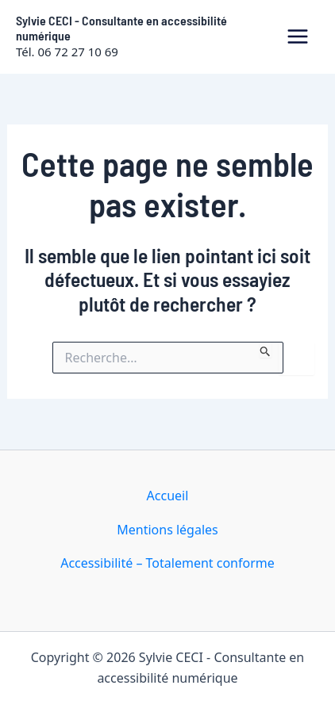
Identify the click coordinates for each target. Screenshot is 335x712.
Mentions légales (167, 529)
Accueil (168, 495)
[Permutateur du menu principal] (297, 36)
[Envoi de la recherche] (265, 350)
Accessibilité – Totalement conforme (167, 563)
